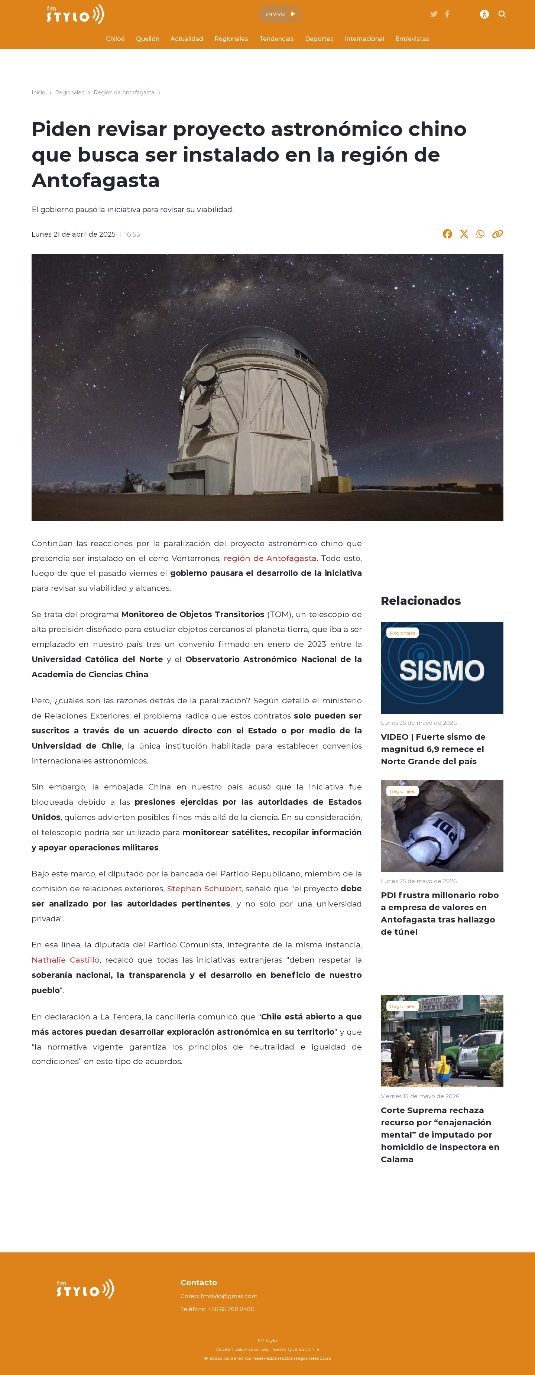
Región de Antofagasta (124, 92)
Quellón (147, 38)
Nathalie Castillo (66, 959)
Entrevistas (412, 38)
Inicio (38, 92)
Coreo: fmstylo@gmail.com (219, 1296)
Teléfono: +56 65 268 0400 (217, 1309)
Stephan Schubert (204, 888)
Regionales (231, 38)
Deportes (319, 38)
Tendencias (276, 38)
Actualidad (187, 38)
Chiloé (115, 38)
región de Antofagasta (270, 558)
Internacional (364, 38)
